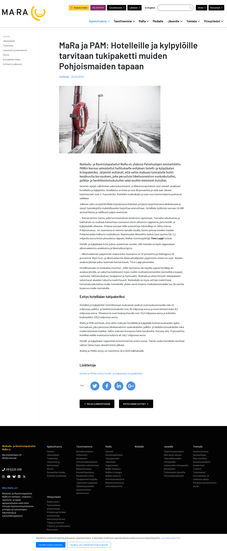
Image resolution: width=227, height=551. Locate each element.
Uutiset (6, 36)
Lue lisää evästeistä (170, 537)
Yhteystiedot (213, 21)
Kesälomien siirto (85, 475)
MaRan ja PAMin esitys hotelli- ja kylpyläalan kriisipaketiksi (111, 373)
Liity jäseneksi (112, 458)
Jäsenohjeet (9, 40)
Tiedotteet (8, 45)
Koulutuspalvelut (114, 454)
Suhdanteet (199, 465)
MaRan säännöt (113, 475)
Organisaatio (111, 465)
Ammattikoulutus (85, 472)
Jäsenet (109, 451)
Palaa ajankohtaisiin (97, 403)
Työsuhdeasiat (116, 7)
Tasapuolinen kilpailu (86, 479)
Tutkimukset (199, 472)
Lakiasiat (134, 7)
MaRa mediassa (113, 468)
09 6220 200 (12, 469)
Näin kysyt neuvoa (173, 454)
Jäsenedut (110, 461)
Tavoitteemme (124, 21)
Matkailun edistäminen (87, 465)
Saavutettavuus (83, 468)
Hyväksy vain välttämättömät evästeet (89, 544)
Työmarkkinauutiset (174, 475)
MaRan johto (53, 501)
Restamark (216, 7)
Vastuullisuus (199, 454)
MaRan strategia (113, 472)
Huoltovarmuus (200, 451)
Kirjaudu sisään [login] (79, 7)
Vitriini (201, 7)
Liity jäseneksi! (98, 7)
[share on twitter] (95, 389)
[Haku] (175, 8)
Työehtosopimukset (174, 451)
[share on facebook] (107, 389)
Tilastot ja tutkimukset (58, 526)
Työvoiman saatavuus (86, 482)
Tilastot (197, 468)
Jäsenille (175, 21)
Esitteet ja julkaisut (12, 64)
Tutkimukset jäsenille (174, 472)
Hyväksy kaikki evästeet (50, 544)
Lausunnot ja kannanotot (15, 50)
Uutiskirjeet (169, 468)
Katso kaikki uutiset (135, 403)
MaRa (144, 21)
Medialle (158, 21)
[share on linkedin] (119, 389)
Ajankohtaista (99, 21)
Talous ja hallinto (55, 522)
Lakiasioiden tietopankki (176, 465)
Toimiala (193, 21)
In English (150, 7)
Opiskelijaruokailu (85, 486)
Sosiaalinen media (11, 59)
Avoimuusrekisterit (114, 479)
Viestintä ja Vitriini (56, 519)
